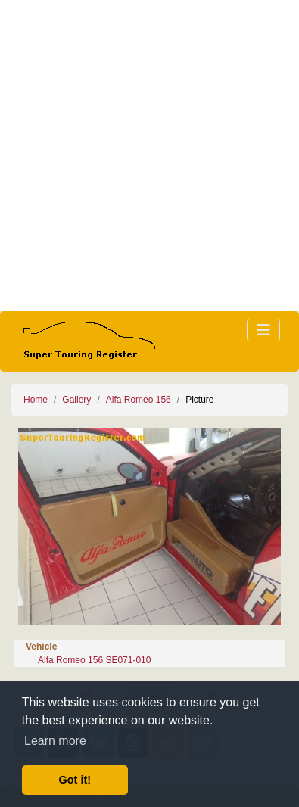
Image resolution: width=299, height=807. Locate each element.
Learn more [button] (55, 740)
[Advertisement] (149, 155)
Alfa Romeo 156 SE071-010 (94, 660)
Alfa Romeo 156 (138, 399)
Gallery (76, 399)
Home (35, 399)
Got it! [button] (75, 780)
